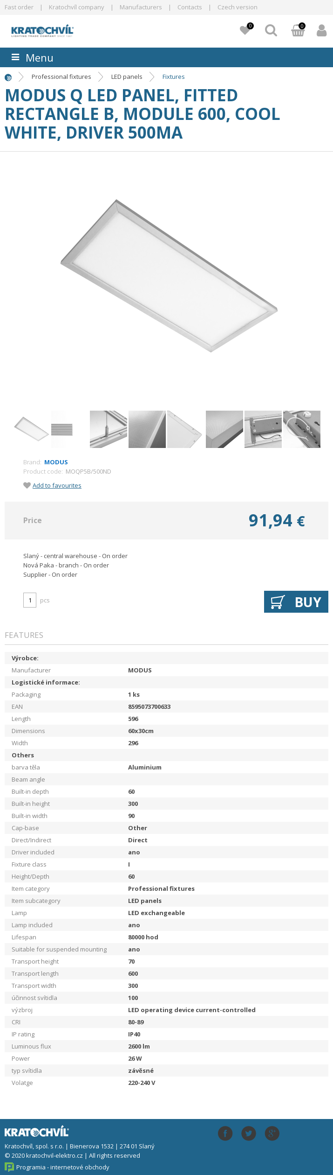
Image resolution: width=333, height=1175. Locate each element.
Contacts (189, 7)
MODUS (56, 462)
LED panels (127, 76)
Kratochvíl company (76, 7)
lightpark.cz (58, 29)
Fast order (19, 7)
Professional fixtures (61, 76)
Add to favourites (57, 485)
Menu (40, 57)
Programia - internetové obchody (62, 1167)
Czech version (237, 7)
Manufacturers (141, 7)
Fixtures (174, 76)
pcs (45, 600)
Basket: (298, 31)
